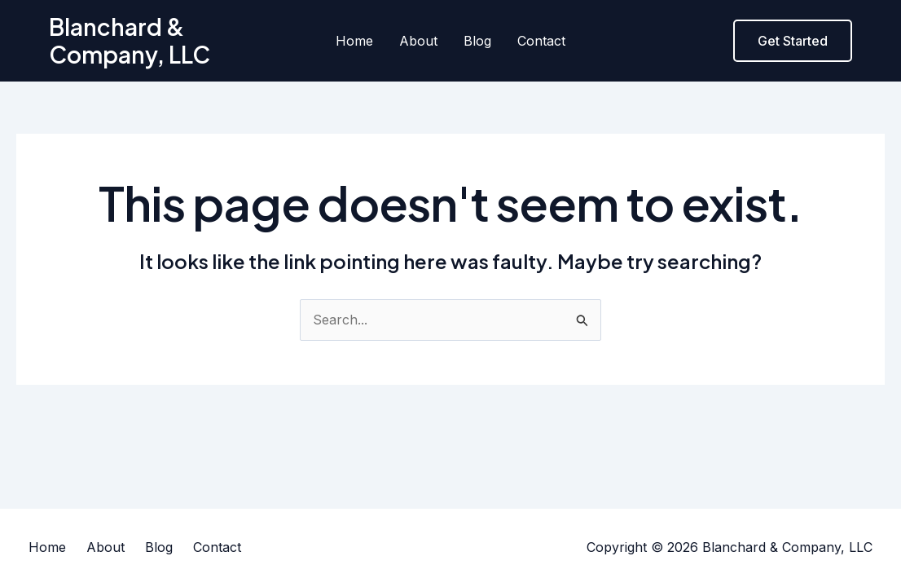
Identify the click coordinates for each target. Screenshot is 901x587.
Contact (541, 41)
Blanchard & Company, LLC (129, 40)
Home (354, 41)
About (418, 41)
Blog (477, 41)
